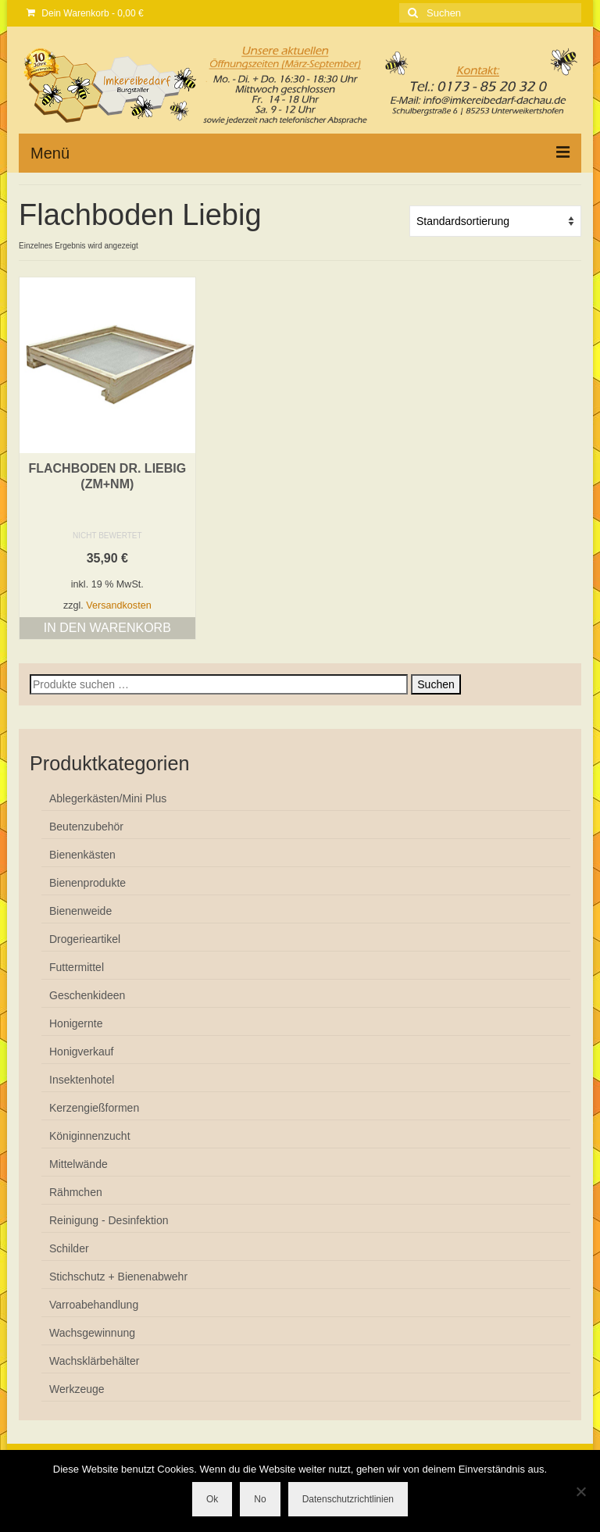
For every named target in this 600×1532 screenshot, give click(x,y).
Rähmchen (75, 1192)
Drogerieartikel (84, 939)
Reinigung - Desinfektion (109, 1220)
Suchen (435, 684)
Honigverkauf (81, 1051)
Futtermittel (76, 967)
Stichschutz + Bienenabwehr (118, 1276)
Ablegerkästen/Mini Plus (107, 798)
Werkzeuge (77, 1389)
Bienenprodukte (87, 883)
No (260, 1499)
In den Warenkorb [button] (107, 627)
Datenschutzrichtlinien (348, 1499)
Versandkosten (118, 605)
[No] (580, 1491)
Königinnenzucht (89, 1136)
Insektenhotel (81, 1079)
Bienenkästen (82, 854)
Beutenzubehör (86, 826)
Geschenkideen (87, 995)
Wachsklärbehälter (94, 1361)
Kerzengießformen (94, 1108)
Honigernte (76, 1023)
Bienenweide (80, 911)
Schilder (69, 1248)
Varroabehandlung (93, 1304)
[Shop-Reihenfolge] (495, 221)
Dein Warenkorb (85, 13)
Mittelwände (78, 1164)
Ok (212, 1499)
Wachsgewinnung (92, 1333)
